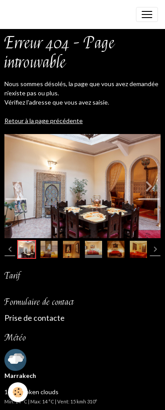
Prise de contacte (34, 318)
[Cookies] (18, 392)
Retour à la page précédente (43, 120)
